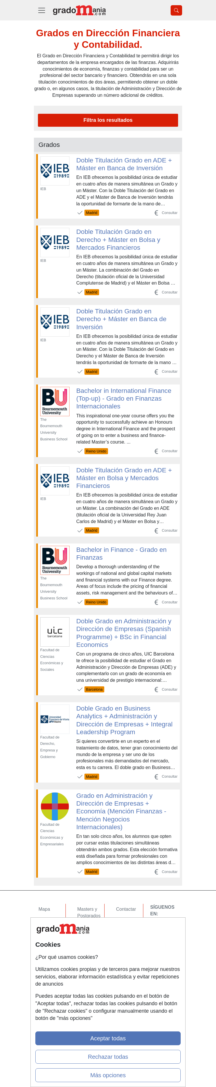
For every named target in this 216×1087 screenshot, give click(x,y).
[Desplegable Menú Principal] (41, 10)
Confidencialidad (133, 920)
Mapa (44, 909)
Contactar (126, 909)
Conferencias (90, 937)
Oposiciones (90, 967)
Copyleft (124, 942)
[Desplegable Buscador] (176, 10)
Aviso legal (127, 931)
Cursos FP (88, 927)
